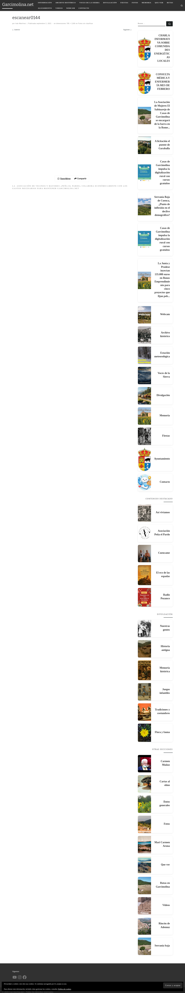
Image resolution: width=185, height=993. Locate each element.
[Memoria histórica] (144, 670)
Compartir (80, 178)
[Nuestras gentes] (144, 628)
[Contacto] (144, 482)
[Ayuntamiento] (144, 459)
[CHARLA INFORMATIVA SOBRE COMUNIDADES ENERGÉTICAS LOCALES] (144, 48)
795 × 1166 (70, 23)
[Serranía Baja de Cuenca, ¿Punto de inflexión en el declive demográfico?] (144, 206)
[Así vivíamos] (144, 513)
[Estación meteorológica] (144, 355)
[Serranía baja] (144, 946)
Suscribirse (64, 178)
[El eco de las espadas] (144, 575)
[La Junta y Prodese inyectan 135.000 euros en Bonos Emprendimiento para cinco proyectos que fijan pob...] (144, 280)
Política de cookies (64, 989)
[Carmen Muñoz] (144, 763)
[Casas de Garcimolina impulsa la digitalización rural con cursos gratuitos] (144, 173)
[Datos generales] (144, 804)
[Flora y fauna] (144, 733)
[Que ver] (144, 865)
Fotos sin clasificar (85, 23)
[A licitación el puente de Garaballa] (144, 145)
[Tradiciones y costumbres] (144, 712)
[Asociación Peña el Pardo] (144, 533)
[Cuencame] (144, 553)
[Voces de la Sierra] (144, 375)
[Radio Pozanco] (144, 597)
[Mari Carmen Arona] (144, 845)
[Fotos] (144, 824)
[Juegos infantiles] (144, 691)
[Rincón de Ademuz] (144, 926)
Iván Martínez (20, 23)
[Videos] (144, 905)
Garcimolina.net (16, 992)
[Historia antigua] (144, 649)
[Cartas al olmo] (144, 784)
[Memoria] (144, 416)
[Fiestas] (144, 436)
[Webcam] (144, 314)
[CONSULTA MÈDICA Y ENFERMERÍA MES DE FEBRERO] (144, 82)
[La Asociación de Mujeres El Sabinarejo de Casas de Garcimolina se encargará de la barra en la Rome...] (144, 115)
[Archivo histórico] (144, 335)
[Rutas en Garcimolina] (144, 885)
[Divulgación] (144, 395)
